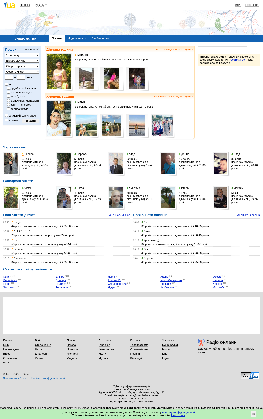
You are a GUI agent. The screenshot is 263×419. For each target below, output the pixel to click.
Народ (39, 349)
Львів (111, 276)
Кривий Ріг (114, 280)
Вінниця (218, 280)
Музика (103, 358)
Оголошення (43, 344)
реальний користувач (20, 115)
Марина (81, 54)
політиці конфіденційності (178, 412)
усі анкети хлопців (248, 214)
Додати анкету (77, 38)
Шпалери (41, 353)
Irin (14, 240)
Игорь (184, 187)
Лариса (28, 154)
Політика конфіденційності (48, 378)
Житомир (9, 287)
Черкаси (165, 283)
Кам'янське (167, 287)
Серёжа (80, 154)
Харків (164, 276)
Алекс (146, 222)
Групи (165, 358)
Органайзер (10, 358)
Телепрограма (139, 344)
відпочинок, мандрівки (25, 100)
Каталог (135, 340)
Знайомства (106, 349)
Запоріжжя (10, 280)
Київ (6, 276)
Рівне (6, 283)
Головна (25, 4)
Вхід (238, 4)
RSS (6, 344)
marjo (16, 222)
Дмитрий (133, 187)
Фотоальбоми (139, 349)
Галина (17, 249)
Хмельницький (117, 283)
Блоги (166, 349)
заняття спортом (21, 104)
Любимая (18, 258)
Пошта (7, 340)
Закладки (168, 340)
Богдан (79, 187)
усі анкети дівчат (119, 214)
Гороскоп (104, 344)
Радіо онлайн (221, 342)
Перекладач (11, 349)
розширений (31, 49)
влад (131, 154)
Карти (102, 353)
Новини (135, 353)
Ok (253, 414)
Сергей (147, 258)
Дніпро (60, 276)
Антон (146, 231)
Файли (39, 358)
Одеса (217, 276)
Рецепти (72, 358)
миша (80, 101)
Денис (184, 154)
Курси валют (170, 344)
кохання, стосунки (22, 92)
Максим (237, 187)
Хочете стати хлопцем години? (173, 96)
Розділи (39, 4)
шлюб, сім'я (18, 96)
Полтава (61, 283)
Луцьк (111, 287)
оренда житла (19, 108)
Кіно (164, 353)
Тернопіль (62, 287)
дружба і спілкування (24, 88)
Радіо (6, 362)
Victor (26, 187)
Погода (71, 344)
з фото (11, 120)
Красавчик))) (150, 240)
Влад (235, 154)
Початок (57, 38)
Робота (39, 340)
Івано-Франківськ (171, 280)
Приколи (72, 349)
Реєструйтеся (237, 59)
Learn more (178, 415)
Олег (145, 249)
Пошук (71, 340)
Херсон (217, 283)
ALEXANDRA (20, 231)
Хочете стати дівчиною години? (173, 49)
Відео (6, 353)
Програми (105, 340)
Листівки (72, 353)
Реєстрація (252, 4)
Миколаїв (219, 287)
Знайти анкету (101, 38)
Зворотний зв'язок (14, 378)
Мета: (10, 84)
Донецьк (61, 280)
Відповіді (136, 358)
